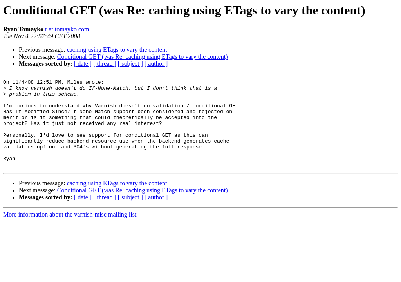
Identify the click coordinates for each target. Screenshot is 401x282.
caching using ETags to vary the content (117, 49)
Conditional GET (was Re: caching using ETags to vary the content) (142, 56)
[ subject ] (130, 63)
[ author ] (156, 63)
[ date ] (83, 63)
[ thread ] (104, 63)
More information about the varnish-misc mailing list (69, 232)
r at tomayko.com (67, 29)
